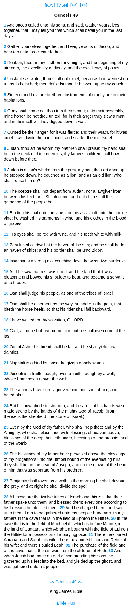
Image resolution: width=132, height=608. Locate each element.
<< (51, 581)
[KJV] (50, 5)
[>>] (83, 5)
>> (80, 581)
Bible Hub (66, 603)
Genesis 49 (66, 581)
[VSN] (62, 5)
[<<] (74, 5)
